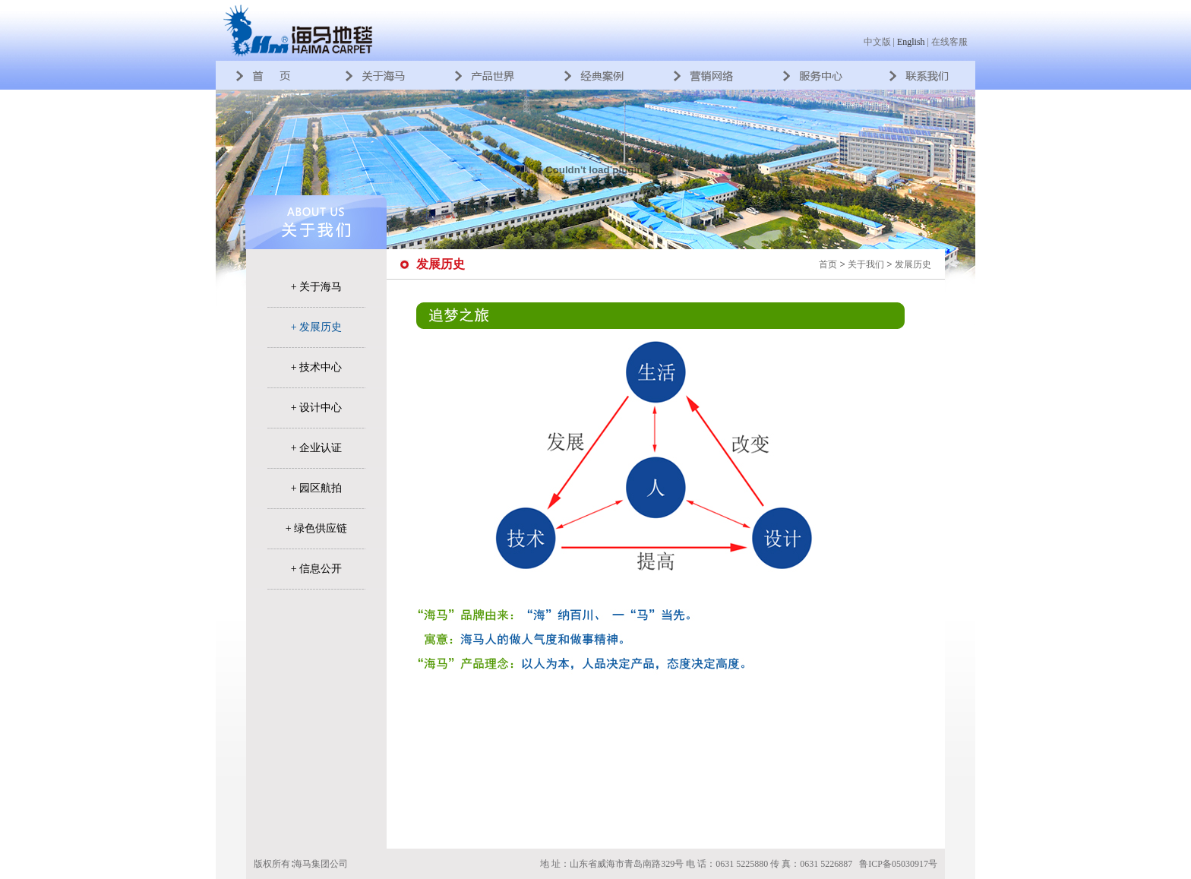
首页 (828, 264)
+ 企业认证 (316, 448)
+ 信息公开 (316, 568)
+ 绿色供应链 (316, 528)
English (911, 41)
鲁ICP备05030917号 (898, 863)
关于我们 (866, 264)
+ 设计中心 (316, 407)
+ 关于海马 (316, 286)
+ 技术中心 (316, 367)
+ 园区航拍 (316, 488)
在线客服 (949, 41)
